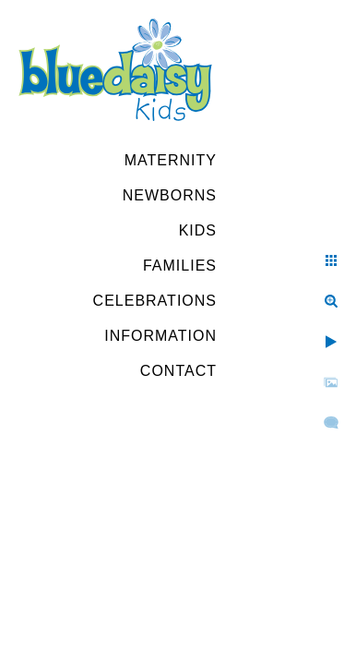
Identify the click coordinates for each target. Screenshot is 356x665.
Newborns (170, 195)
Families (180, 265)
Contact (178, 371)
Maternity (171, 160)
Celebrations (155, 300)
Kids (198, 230)
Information (160, 336)
